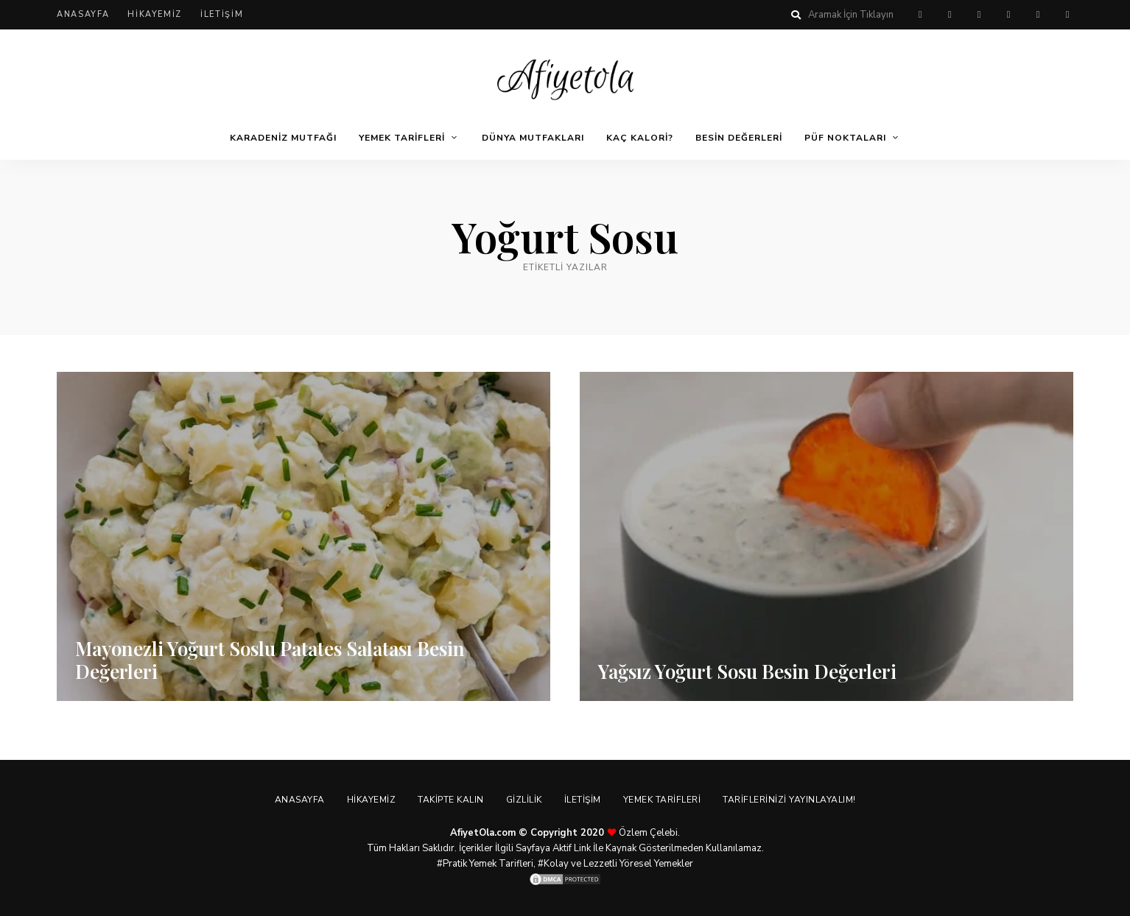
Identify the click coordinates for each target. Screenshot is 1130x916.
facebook (949, 14)
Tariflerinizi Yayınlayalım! (789, 800)
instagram (1008, 14)
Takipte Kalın (451, 800)
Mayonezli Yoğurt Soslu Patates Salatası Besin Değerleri (270, 659)
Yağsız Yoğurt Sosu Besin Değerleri (747, 671)
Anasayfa (83, 14)
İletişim (221, 14)
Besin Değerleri (738, 138)
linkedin (1067, 14)
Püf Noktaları (845, 138)
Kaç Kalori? (639, 138)
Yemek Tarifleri (402, 138)
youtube (1038, 14)
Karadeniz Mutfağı (283, 138)
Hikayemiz (154, 14)
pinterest (920, 14)
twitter (979, 14)
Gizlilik (524, 800)
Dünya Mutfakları (533, 138)
